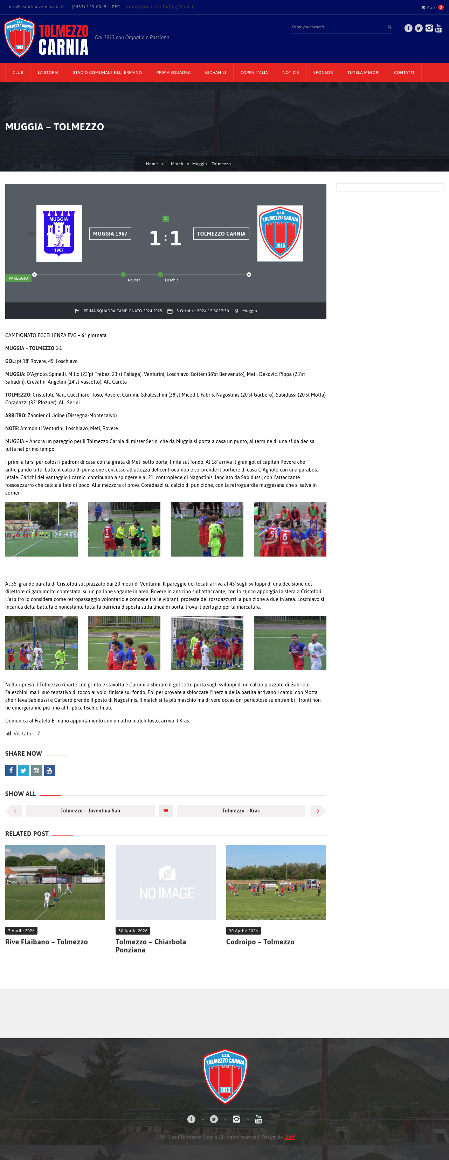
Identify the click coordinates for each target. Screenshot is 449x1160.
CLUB (18, 72)
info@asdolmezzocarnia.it (35, 6)
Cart (428, 7)
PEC (116, 6)
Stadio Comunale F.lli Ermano (107, 72)
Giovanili (215, 72)
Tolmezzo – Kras (241, 810)
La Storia (48, 72)
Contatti (404, 72)
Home (152, 163)
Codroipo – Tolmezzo (260, 942)
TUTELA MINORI (363, 72)
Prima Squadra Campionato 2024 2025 (123, 311)
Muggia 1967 (110, 234)
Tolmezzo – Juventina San (90, 810)
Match (177, 163)
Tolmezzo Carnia (221, 234)
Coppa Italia (254, 72)
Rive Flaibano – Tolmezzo (46, 942)
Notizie (290, 72)
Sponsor (323, 72)
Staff (289, 1137)
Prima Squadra (173, 72)
